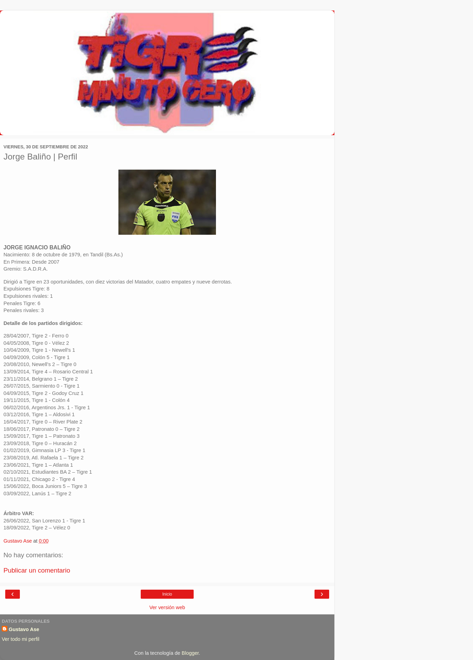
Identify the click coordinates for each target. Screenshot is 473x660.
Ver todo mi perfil (20, 639)
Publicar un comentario (36, 570)
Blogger (190, 653)
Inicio (167, 594)
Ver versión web (167, 607)
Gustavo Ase (24, 629)
